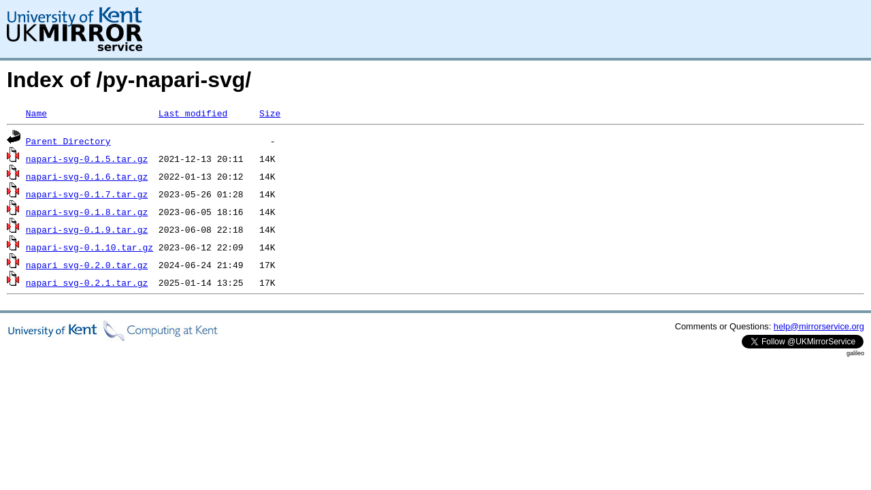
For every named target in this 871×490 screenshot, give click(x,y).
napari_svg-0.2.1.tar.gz (87, 282)
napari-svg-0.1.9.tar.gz (87, 229)
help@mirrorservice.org (819, 326)
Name (36, 113)
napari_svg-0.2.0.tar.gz (87, 265)
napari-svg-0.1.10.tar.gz (89, 247)
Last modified (193, 113)
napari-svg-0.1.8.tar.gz (87, 212)
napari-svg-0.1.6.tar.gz (87, 176)
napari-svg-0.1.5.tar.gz (87, 158)
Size (269, 113)
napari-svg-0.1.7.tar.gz (87, 194)
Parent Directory (68, 141)
